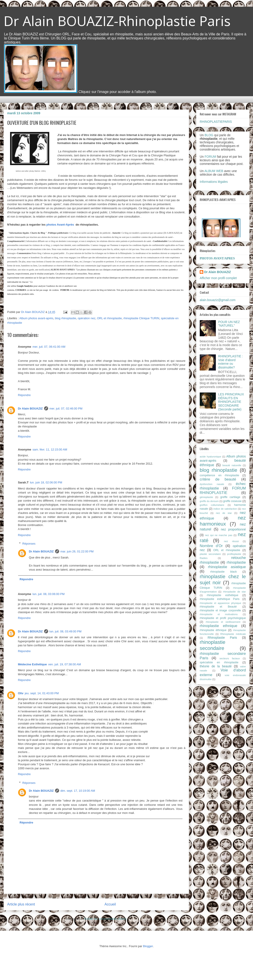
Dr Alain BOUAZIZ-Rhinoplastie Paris (117, 21)
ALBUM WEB (213, 171)
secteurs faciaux (229, 658)
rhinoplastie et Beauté (218, 606)
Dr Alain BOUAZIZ (30, 408)
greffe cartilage (230, 497)
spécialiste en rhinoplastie (219, 662)
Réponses (29, 543)
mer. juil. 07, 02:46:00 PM (65, 408)
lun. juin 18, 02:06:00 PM (46, 482)
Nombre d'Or (211, 546)
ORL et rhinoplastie (109, 318)
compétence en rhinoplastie (219, 475)
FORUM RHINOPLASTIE (223, 490)
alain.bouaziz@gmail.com (218, 300)
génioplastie (206, 497)
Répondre (24, 395)
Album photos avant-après (36, 318)
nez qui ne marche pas (218, 535)
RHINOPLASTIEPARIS (216, 121)
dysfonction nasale (212, 484)
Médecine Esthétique (32, 664)
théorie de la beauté (216, 666)
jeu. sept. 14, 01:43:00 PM (42, 693)
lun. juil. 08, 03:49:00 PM (65, 631)
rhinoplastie (236, 562)
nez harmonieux (223, 521)
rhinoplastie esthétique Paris (219, 599)
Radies (204, 558)
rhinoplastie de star (234, 591)
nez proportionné (233, 529)
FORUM (210, 156)
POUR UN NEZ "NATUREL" (229, 324)
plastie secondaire (210, 554)
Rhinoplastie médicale (233, 634)
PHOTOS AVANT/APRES (217, 258)
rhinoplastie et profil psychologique (223, 618)
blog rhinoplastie (65, 318)
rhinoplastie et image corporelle (220, 610)
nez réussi (231, 541)
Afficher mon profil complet (218, 278)
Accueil (110, 904)
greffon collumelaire (212, 505)
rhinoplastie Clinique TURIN (141, 318)
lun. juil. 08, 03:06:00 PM (48, 594)
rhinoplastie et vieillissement (223, 622)
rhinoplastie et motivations (219, 614)
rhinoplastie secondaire (212, 645)
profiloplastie (234, 554)
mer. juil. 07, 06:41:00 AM (48, 346)
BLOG (209, 135)
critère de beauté (218, 479)
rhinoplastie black (223, 571)
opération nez (86, 318)
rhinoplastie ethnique (218, 626)
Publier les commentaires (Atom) (105, 919)
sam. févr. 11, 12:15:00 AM (49, 449)
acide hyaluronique (210, 456)
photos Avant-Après (60, 224)
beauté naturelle (232, 465)
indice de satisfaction (225, 508)
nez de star (224, 513)
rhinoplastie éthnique (213, 630)
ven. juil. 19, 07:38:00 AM (64, 664)
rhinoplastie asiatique (227, 567)
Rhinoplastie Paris (222, 637)
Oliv (21, 693)
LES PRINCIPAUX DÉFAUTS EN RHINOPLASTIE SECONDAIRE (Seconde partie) (231, 401)
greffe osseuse (232, 501)
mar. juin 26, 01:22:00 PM (77, 551)
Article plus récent (21, 904)
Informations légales (214, 181)
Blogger (148, 946)
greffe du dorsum (209, 501)
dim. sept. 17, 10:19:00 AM (77, 790)
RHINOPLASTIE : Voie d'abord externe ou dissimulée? (230, 361)
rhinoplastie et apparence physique (220, 603)
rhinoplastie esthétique (222, 595)
